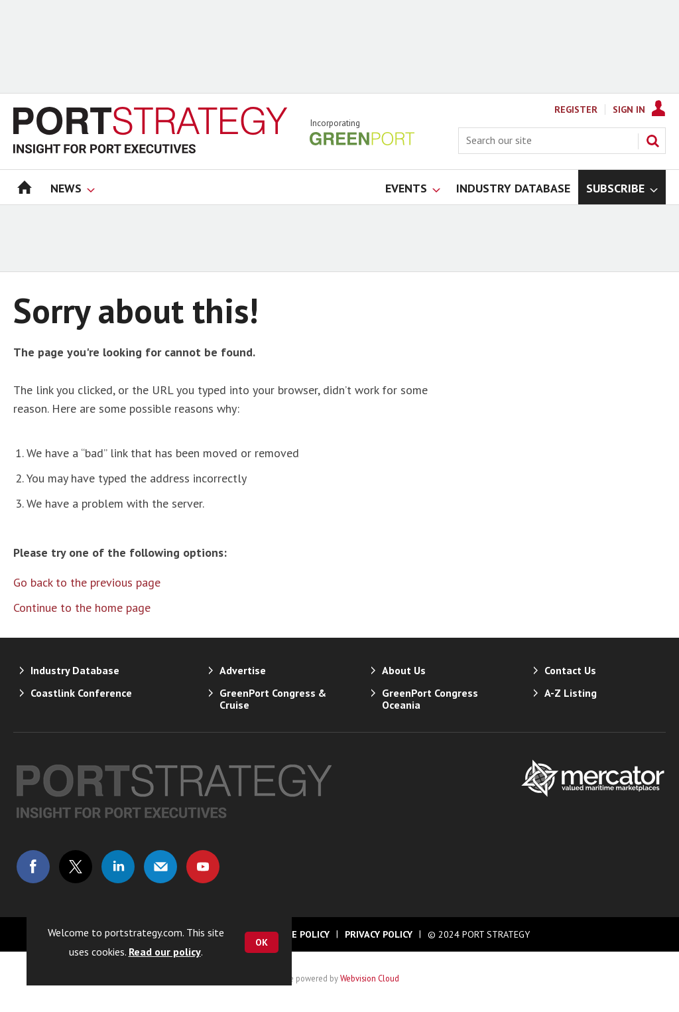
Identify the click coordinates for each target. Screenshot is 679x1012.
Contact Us (570, 670)
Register (575, 109)
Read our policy (165, 951)
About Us (404, 670)
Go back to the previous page (86, 582)
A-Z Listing (570, 692)
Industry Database (75, 670)
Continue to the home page (82, 607)
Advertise (242, 670)
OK (261, 942)
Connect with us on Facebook (33, 866)
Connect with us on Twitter (75, 866)
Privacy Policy (378, 934)
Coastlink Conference (81, 692)
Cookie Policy (297, 934)
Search (652, 140)
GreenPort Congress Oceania (430, 698)
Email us (160, 866)
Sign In (629, 109)
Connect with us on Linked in (118, 866)
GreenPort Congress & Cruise (272, 698)
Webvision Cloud (369, 978)
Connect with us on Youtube (203, 866)
